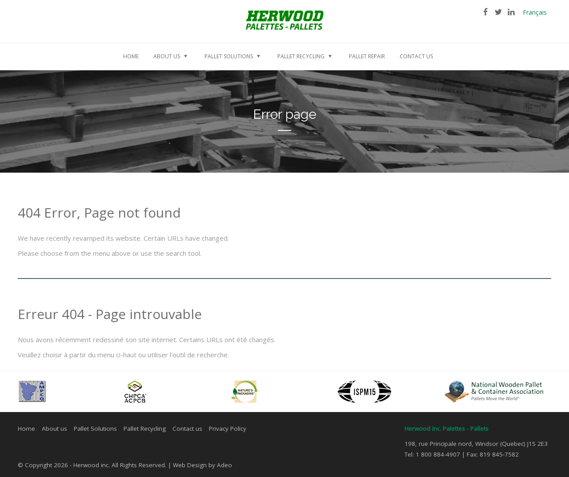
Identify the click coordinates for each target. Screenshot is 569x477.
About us (54, 428)
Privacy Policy (227, 428)
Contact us (187, 428)
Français (535, 12)
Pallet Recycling (145, 428)
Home (26, 428)
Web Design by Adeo (202, 465)
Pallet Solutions (95, 428)
